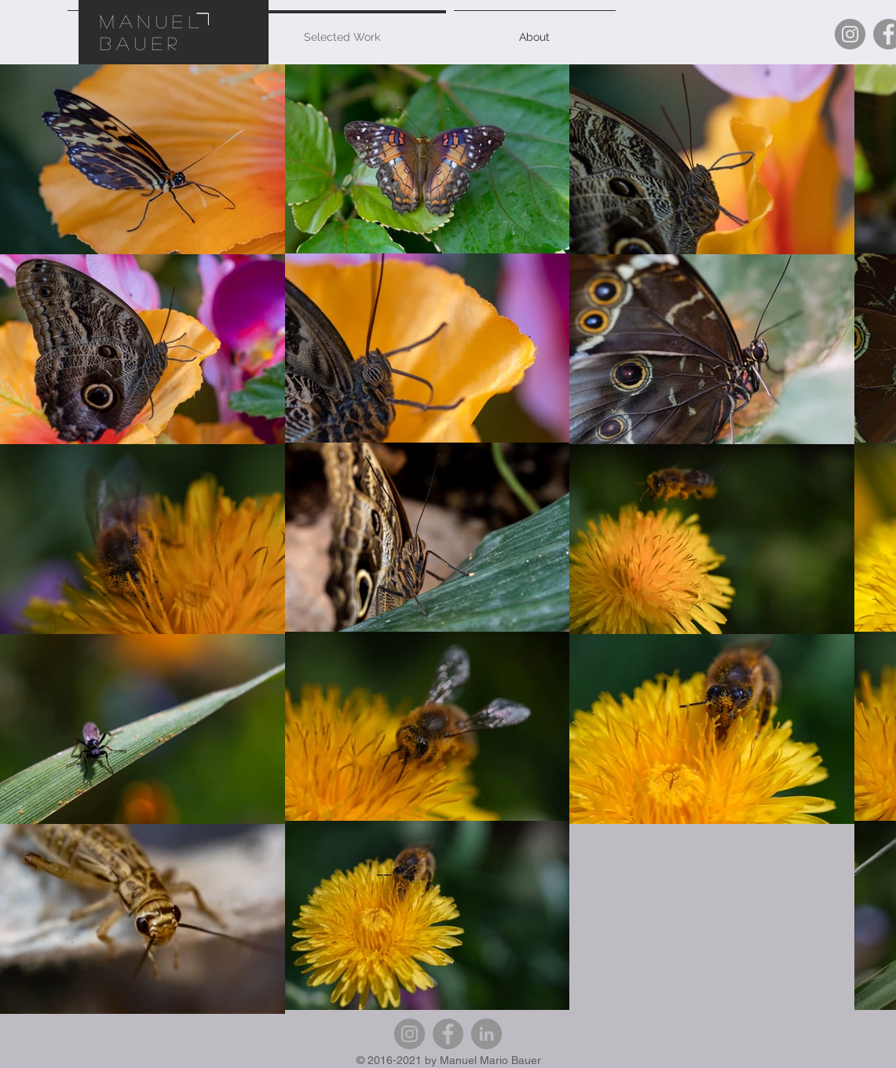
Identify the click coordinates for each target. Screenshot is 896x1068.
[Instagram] (850, 34)
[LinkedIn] (486, 1034)
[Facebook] (448, 1034)
